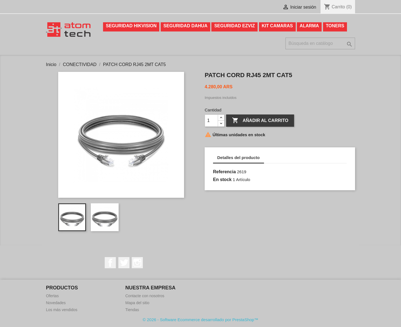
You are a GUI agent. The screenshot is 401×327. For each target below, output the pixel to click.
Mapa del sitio (137, 303)
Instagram (137, 262)
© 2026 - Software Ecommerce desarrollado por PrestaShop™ (200, 319)
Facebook (110, 262)
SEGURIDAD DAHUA (185, 25)
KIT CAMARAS (277, 25)
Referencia (224, 171)
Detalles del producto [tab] (238, 157)
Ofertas (52, 296)
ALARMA (309, 25)
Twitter (123, 262)
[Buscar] (320, 43)
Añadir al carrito (260, 120)
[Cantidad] (211, 120)
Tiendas (132, 310)
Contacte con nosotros (144, 296)
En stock (222, 179)
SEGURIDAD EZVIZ (234, 25)
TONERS (335, 25)
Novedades (56, 303)
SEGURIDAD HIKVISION (131, 25)
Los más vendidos (61, 310)
